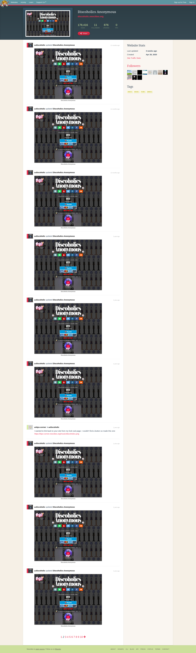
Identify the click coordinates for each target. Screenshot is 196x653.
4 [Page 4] (67, 636)
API (137, 649)
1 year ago (116, 236)
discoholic (39, 45)
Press (143, 649)
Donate (121, 649)
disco (130, 92)
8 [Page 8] (76, 636)
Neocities (30, 649)
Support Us (41, 2)
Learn (31, 2)
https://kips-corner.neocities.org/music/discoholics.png (56, 434)
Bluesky (58, 649)
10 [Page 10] (81, 636)
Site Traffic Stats (134, 58)
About (113, 649)
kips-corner (40, 427)
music (136, 92)
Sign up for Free (180, 2)
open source (40, 649)
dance (149, 92)
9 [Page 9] (78, 636)
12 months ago (115, 172)
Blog (132, 649)
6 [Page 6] (72, 636)
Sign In (191, 2)
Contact (165, 649)
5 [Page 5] (70, 636)
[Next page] (85, 636)
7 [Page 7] (74, 636)
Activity (23, 2)
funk (143, 92)
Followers (133, 66)
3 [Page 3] (65, 636)
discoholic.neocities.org (91, 16)
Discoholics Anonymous (64, 45)
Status (150, 649)
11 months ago (115, 45)
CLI (127, 649)
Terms (157, 649)
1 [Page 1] (61, 636)
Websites (14, 2)
